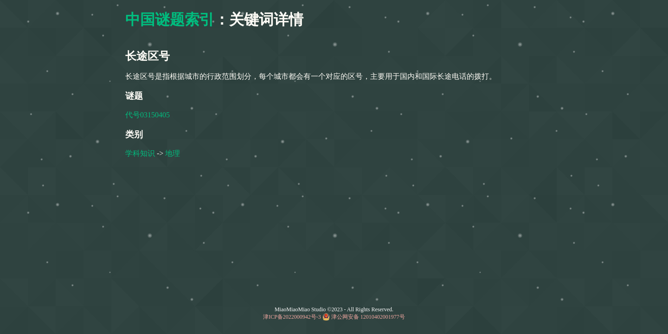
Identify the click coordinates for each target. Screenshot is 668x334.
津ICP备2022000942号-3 (292, 317)
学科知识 (140, 153)
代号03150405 (147, 115)
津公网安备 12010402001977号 (368, 317)
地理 (172, 153)
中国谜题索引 (169, 19)
